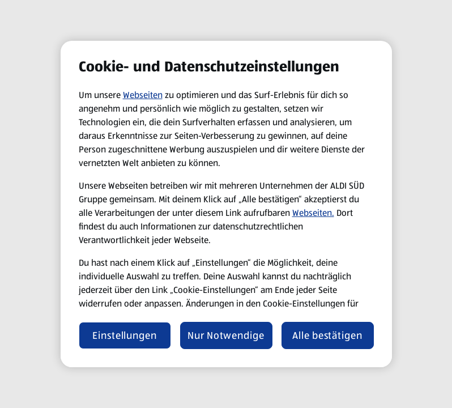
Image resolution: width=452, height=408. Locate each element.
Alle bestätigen (327, 335)
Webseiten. (313, 212)
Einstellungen (124, 335)
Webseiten (143, 94)
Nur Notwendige (226, 335)
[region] (226, 204)
